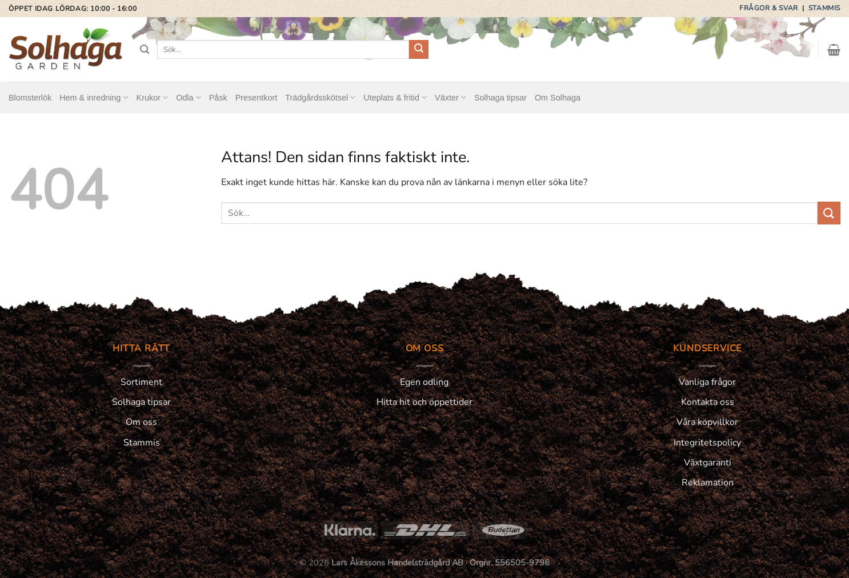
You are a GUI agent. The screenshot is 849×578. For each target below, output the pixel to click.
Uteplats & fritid (395, 97)
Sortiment (141, 382)
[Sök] (144, 49)
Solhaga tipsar (500, 97)
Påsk (218, 97)
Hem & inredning (93, 97)
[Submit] (418, 49)
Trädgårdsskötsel (320, 97)
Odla (188, 97)
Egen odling (424, 382)
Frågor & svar (769, 8)
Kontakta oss (707, 402)
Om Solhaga (557, 97)
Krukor (153, 97)
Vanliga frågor (707, 382)
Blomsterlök (30, 97)
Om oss (141, 422)
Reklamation (708, 482)
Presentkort (256, 97)
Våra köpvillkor (707, 422)
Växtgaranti (707, 462)
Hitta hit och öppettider (424, 402)
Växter (450, 97)
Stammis (824, 8)
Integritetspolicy (707, 442)
